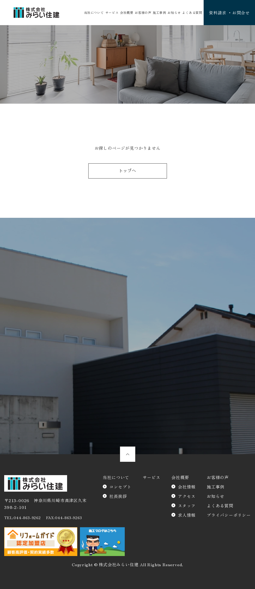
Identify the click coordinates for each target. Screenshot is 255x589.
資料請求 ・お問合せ (229, 12)
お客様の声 (143, 12)
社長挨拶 (118, 496)
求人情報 (187, 515)
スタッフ (187, 505)
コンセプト (120, 487)
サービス (112, 12)
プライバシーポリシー (229, 515)
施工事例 (159, 12)
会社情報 (187, 487)
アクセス (187, 496)
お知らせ (174, 12)
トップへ (127, 171)
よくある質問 (192, 12)
